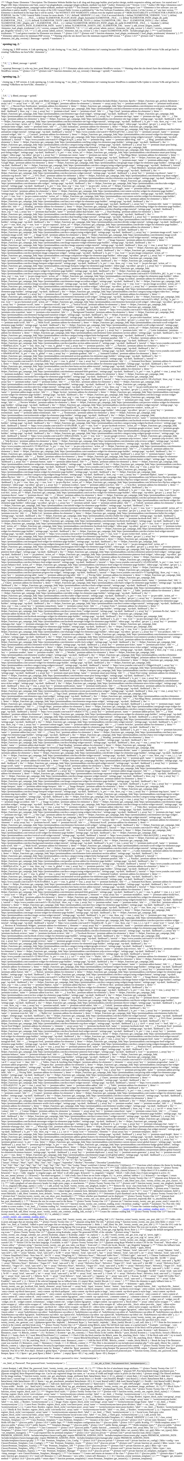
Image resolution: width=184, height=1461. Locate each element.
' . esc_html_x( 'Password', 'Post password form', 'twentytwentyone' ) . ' (33, 1363)
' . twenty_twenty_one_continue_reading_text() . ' (144, 1209)
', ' (9, 63)
